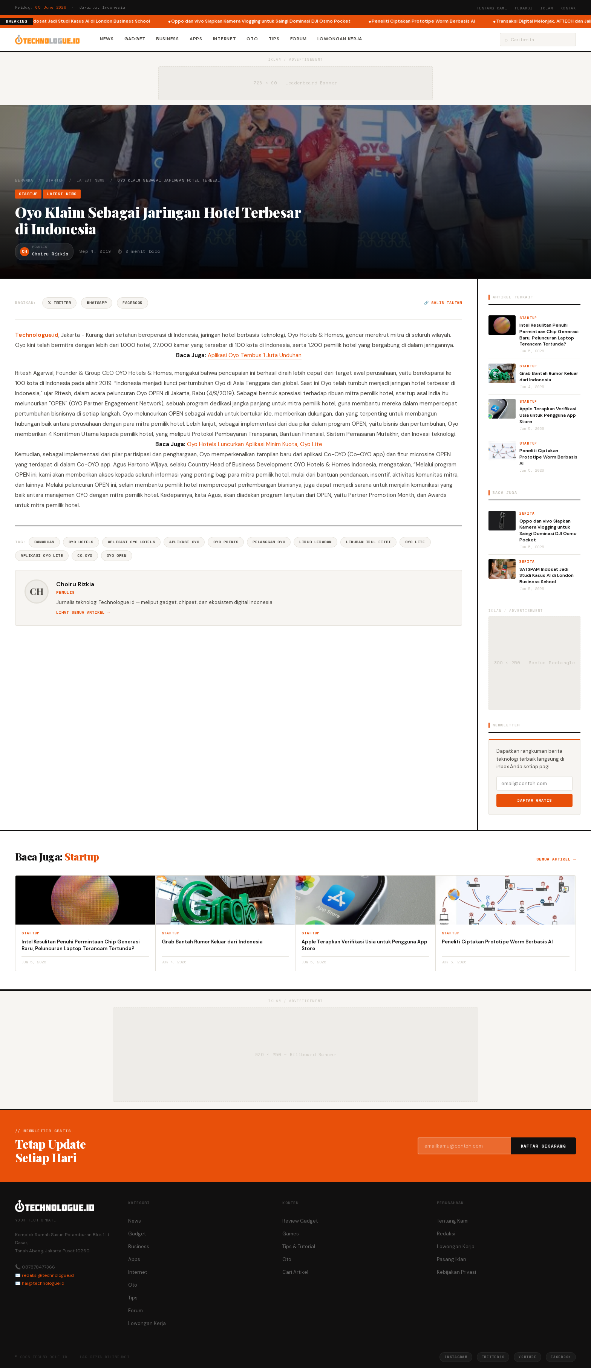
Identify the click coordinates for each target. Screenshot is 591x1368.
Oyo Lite (415, 542)
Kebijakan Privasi (456, 1272)
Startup (55, 180)
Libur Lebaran (315, 542)
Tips (274, 39)
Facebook (132, 303)
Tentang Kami (491, 8)
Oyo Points (225, 542)
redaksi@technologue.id (48, 1275)
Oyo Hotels (81, 542)
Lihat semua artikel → (83, 612)
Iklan (546, 8)
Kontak (568, 8)
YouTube (527, 1356)
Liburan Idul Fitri (368, 542)
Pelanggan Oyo (269, 542)
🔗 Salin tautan (443, 303)
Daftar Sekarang (544, 1146)
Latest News (91, 180)
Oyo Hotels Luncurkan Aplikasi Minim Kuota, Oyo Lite (254, 444)
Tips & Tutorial (298, 1246)
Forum (298, 39)
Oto (252, 39)
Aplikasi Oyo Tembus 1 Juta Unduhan (255, 355)
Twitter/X (493, 1356)
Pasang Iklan (451, 1259)
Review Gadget (300, 1221)
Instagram (455, 1356)
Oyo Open (117, 555)
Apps (196, 39)
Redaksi (524, 8)
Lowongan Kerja (339, 39)
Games (290, 1233)
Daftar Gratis (535, 800)
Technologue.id (36, 335)
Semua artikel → (556, 859)
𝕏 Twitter (59, 303)
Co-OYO (84, 555)
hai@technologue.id (43, 1283)
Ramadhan (44, 542)
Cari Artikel (295, 1272)
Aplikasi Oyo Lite (42, 555)
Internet (224, 39)
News (107, 39)
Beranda (24, 180)
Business (167, 39)
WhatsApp (97, 303)
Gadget (134, 39)
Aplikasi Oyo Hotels (131, 542)
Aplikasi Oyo (184, 542)
